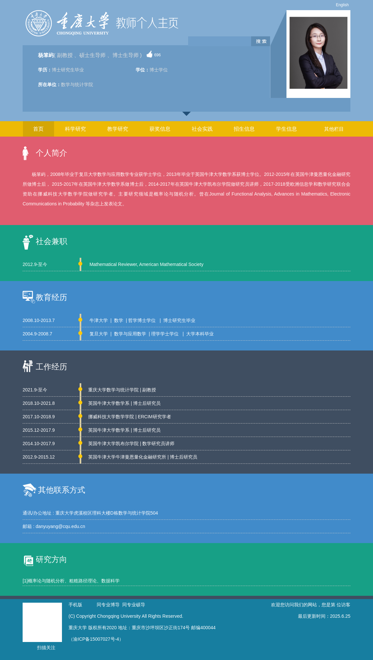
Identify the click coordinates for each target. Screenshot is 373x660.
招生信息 (244, 129)
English (342, 5)
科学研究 (75, 129)
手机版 (75, 604)
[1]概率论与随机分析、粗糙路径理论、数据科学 (71, 580)
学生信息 (286, 129)
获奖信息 (159, 129)
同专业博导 (108, 604)
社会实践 (202, 129)
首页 (38, 129)
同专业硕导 (133, 604)
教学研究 (117, 129)
